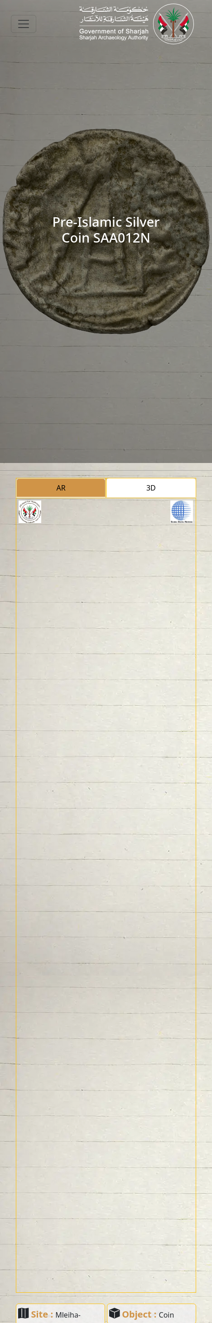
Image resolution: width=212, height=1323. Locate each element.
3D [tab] (151, 488)
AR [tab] (61, 488)
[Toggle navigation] (23, 24)
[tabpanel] (105, 895)
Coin (166, 1315)
